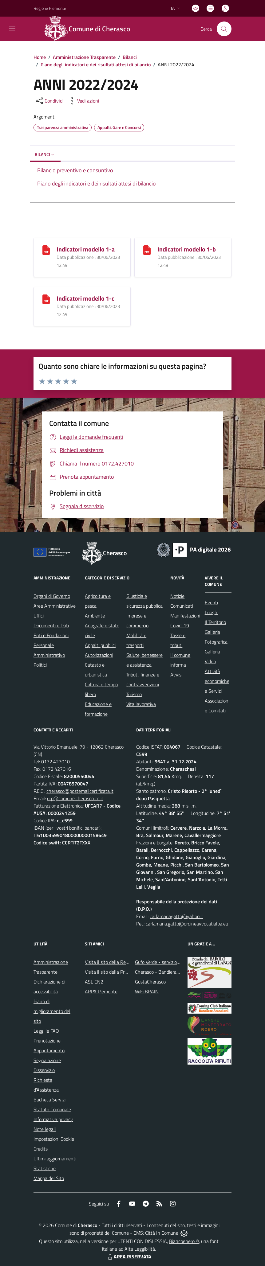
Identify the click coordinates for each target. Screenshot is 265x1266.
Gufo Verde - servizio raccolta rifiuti (170, 962)
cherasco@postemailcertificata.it (79, 791)
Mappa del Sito (49, 1178)
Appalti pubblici (100, 645)
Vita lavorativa (141, 704)
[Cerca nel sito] (224, 28)
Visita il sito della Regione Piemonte (121, 962)
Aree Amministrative (55, 606)
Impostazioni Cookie (54, 1139)
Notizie (177, 596)
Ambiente (95, 615)
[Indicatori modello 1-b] (147, 250)
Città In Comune (161, 1233)
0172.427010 (55, 761)
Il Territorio (215, 622)
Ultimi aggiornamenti (55, 1158)
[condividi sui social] (49, 101)
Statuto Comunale (52, 1109)
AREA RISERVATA (128, 1256)
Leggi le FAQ (46, 1030)
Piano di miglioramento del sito (52, 1011)
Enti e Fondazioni (51, 635)
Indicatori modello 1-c (85, 298)
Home (40, 57)
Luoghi (211, 612)
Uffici (39, 615)
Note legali (45, 1129)
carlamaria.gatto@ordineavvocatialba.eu (187, 923)
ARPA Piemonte (101, 991)
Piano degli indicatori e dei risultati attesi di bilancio (96, 64)
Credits (41, 1148)
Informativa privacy (53, 1119)
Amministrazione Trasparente (84, 57)
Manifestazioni (185, 615)
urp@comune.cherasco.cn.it (75, 798)
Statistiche (45, 1168)
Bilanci (130, 57)
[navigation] (12, 28)
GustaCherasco (150, 981)
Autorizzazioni (99, 655)
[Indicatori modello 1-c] (46, 299)
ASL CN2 (94, 981)
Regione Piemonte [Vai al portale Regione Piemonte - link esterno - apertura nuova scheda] (50, 8)
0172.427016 (56, 769)
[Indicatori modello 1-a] (46, 250)
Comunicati (181, 606)
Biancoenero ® (184, 1241)
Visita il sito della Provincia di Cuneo (121, 972)
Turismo (134, 694)
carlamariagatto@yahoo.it (176, 916)
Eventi (211, 602)
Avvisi (176, 674)
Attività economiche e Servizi (217, 681)
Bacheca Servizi (49, 1099)
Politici (40, 664)
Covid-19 (179, 625)
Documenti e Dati (51, 625)
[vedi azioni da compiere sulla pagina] (83, 101)
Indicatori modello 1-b (186, 249)
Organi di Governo (52, 596)
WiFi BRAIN (147, 991)
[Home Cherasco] (90, 28)
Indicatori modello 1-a (86, 249)
